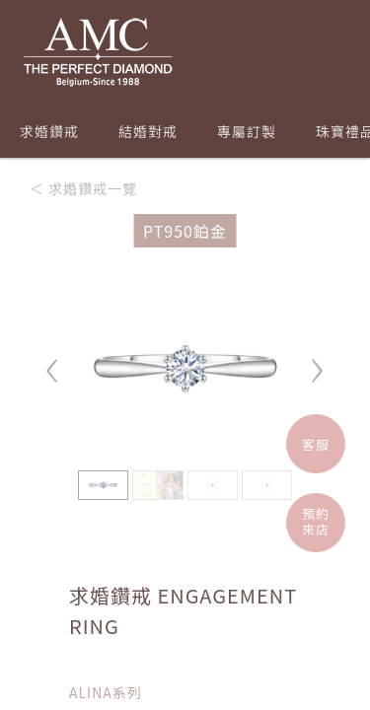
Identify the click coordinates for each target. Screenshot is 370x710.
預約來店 (316, 521)
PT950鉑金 (185, 231)
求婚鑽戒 (49, 131)
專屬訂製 (246, 131)
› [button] (317, 361)
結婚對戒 (148, 131)
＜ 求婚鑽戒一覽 (83, 188)
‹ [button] (53, 361)
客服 (316, 444)
